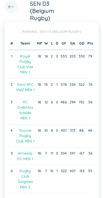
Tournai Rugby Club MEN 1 (25, 135)
